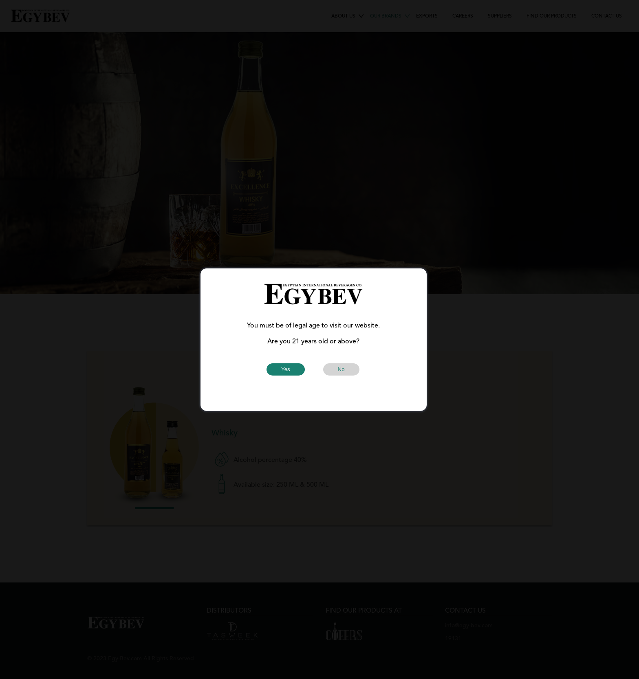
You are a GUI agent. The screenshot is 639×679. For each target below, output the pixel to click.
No (341, 369)
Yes (285, 369)
